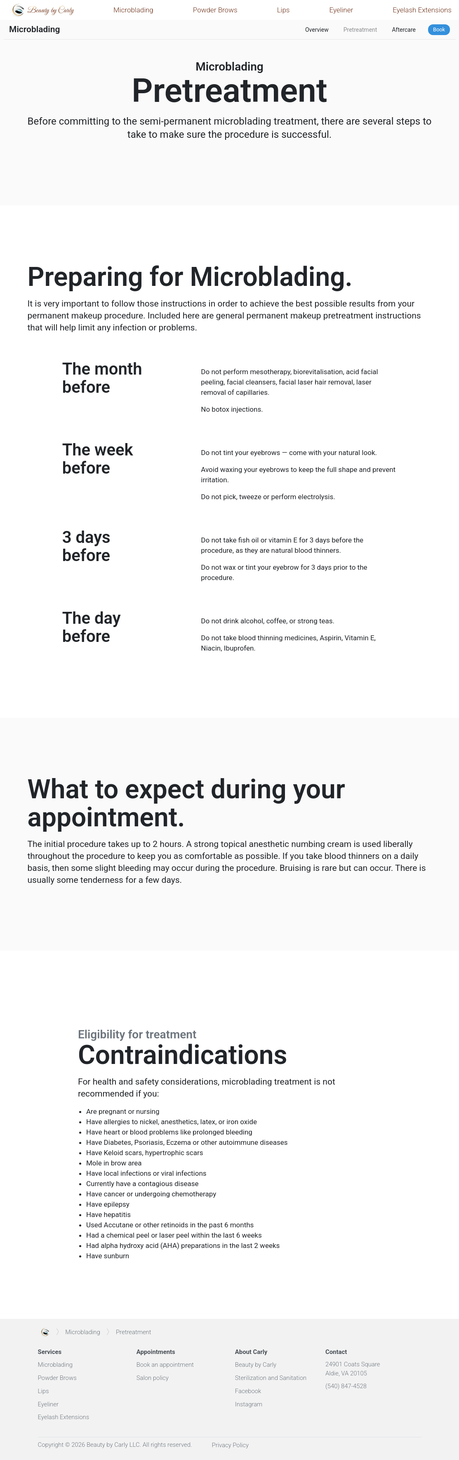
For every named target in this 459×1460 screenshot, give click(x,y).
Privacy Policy (230, 1445)
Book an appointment (165, 1364)
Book (439, 29)
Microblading (133, 10)
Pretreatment (360, 29)
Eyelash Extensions (422, 10)
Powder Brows (215, 10)
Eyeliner (341, 10)
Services (50, 1352)
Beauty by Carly (255, 1364)
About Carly (251, 1352)
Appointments (156, 1352)
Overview (317, 29)
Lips (283, 10)
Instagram (248, 1404)
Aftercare (404, 29)
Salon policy (153, 1378)
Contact (336, 1352)
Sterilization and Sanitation (270, 1378)
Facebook (248, 1391)
